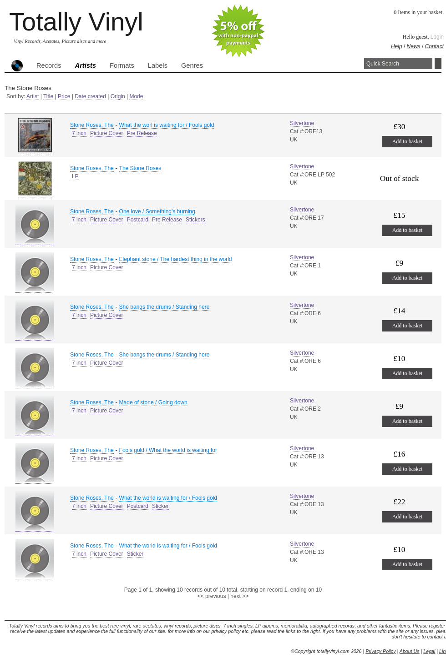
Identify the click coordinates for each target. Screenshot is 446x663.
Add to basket (407, 141)
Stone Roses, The (92, 125)
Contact (434, 46)
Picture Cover (106, 133)
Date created (90, 96)
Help (396, 46)
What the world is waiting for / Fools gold (168, 498)
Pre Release (142, 133)
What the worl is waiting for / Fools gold (166, 125)
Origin (118, 96)
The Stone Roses (140, 168)
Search (438, 63)
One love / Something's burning (157, 211)
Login (437, 37)
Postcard (137, 219)
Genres (192, 65)
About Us (410, 651)
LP (75, 176)
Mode (136, 96)
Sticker (160, 506)
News (414, 46)
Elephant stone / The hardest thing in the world (175, 259)
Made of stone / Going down (153, 402)
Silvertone (302, 123)
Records (48, 65)
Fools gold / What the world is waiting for (168, 450)
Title (48, 96)
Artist (32, 96)
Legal (429, 651)
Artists (85, 65)
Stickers (195, 219)
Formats (122, 65)
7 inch (79, 133)
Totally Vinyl (76, 21)
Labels (157, 65)
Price (64, 96)
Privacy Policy (380, 651)
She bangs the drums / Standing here (164, 307)
